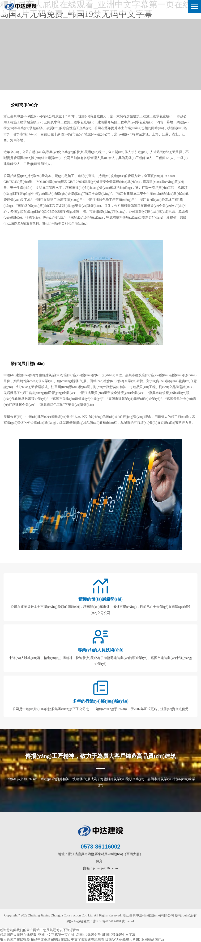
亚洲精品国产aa (152, 939)
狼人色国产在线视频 (15, 939)
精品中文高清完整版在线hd (50, 939)
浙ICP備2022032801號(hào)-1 (113, 921)
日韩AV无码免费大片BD (123, 939)
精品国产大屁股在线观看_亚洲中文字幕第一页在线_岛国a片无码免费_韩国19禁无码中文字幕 (67, 935)
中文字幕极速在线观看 (87, 939)
